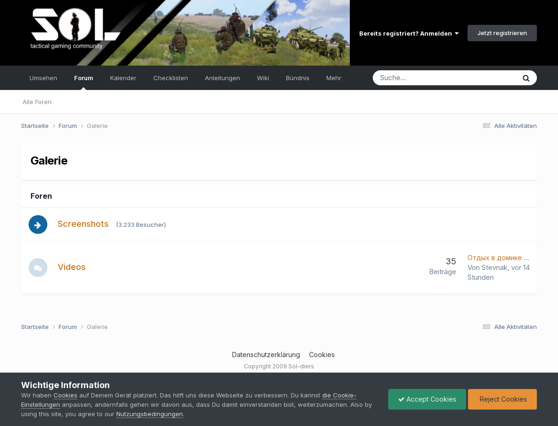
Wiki (263, 78)
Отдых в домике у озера (508, 258)
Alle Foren (37, 101)
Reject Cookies (502, 399)
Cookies (322, 355)
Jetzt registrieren (502, 33)
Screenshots (83, 224)
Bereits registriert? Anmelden (409, 33)
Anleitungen (222, 78)
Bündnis (297, 78)
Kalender (123, 78)
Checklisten (170, 78)
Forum (83, 82)
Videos (72, 267)
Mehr (333, 78)
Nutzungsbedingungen (149, 414)
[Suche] (416, 77)
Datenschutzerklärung (266, 355)
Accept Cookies (427, 399)
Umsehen (43, 78)
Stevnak (494, 267)
